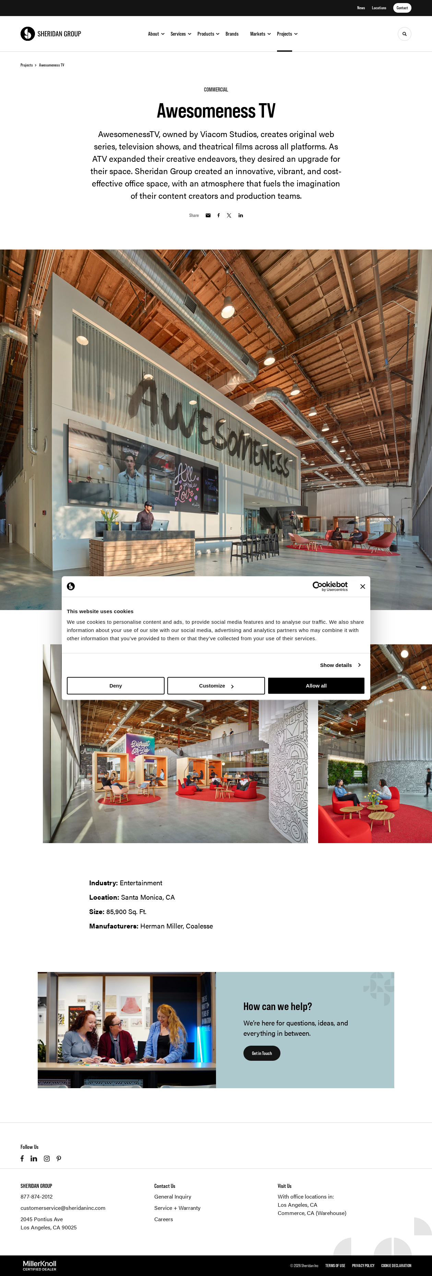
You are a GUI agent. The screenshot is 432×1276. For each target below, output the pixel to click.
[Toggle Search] (404, 34)
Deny (115, 686)
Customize (216, 686)
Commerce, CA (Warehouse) (312, 1213)
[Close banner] (362, 586)
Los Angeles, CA (297, 1204)
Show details (336, 665)
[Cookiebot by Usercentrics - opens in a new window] (318, 586)
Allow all (316, 686)
